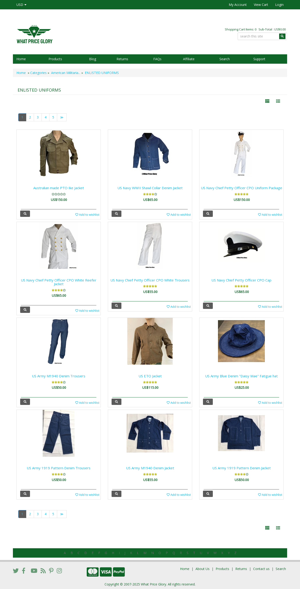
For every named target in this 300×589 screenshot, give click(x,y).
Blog (92, 59)
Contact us (261, 569)
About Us (202, 569)
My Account (238, 4)
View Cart (261, 4)
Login (279, 4)
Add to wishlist (87, 214)
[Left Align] (267, 101)
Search (224, 59)
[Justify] (278, 101)
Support (259, 59)
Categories (38, 72)
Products (55, 59)
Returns (122, 59)
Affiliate (189, 59)
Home (21, 59)
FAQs (157, 59)
